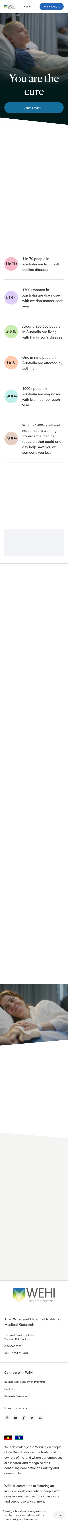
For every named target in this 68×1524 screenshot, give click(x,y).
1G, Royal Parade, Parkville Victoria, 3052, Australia (19, 1337)
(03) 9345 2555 (12, 1346)
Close (59, 1515)
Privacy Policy (10, 1519)
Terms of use (31, 1519)
